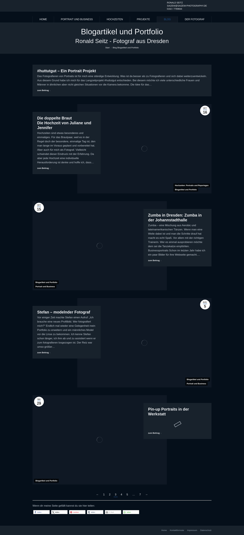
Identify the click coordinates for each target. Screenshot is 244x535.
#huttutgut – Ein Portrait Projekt (66, 71)
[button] (41, 512)
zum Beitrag (43, 90)
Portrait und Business (45, 287)
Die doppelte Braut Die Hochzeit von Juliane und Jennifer (64, 123)
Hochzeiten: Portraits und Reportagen (192, 185)
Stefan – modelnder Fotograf (63, 312)
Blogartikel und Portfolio (186, 190)
